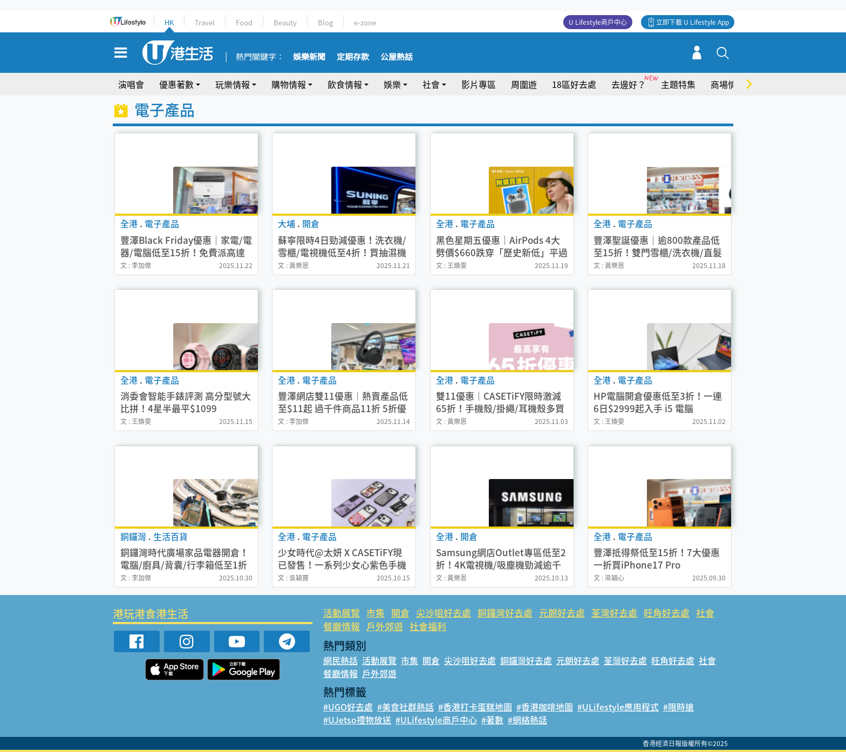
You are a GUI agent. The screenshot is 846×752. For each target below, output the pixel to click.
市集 (375, 612)
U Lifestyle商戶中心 (598, 22)
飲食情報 (345, 84)
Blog (325, 22)
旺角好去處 (667, 612)
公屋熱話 (396, 57)
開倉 (400, 612)
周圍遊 (524, 84)
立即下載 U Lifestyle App (692, 22)
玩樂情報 (232, 84)
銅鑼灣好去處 (505, 612)
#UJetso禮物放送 (357, 719)
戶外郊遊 (384, 626)
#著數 (492, 719)
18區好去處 (574, 84)
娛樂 (392, 84)
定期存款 (353, 57)
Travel (205, 22)
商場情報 (728, 84)
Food (244, 22)
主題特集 (678, 84)
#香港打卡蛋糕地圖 (475, 706)
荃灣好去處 (614, 612)
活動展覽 (341, 612)
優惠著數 (176, 84)
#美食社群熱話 (405, 706)
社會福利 (428, 626)
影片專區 (478, 84)
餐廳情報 (341, 626)
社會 (431, 84)
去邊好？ (628, 84)
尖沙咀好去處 (443, 612)
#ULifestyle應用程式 (618, 706)
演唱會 (131, 84)
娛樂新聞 (309, 57)
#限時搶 (678, 706)
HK (169, 22)
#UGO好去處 (348, 706)
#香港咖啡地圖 (544, 706)
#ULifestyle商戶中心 (436, 719)
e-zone (365, 22)
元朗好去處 (562, 612)
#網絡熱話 (527, 719)
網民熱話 (340, 660)
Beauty (285, 22)
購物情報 (288, 84)
